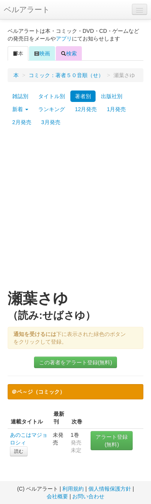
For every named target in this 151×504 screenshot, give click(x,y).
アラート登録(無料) (112, 440)
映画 (42, 53)
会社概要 (57, 496)
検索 (69, 53)
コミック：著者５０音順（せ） (66, 75)
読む (18, 451)
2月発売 (21, 122)
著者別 (83, 96)
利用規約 (73, 489)
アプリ (64, 39)
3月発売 (50, 122)
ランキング (51, 109)
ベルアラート (27, 9)
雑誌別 (20, 96)
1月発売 (116, 109)
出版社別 (111, 96)
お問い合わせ (88, 496)
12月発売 (86, 109)
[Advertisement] (75, 211)
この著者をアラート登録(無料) (75, 362)
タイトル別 (51, 96)
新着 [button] (20, 109)
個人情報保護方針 (109, 489)
